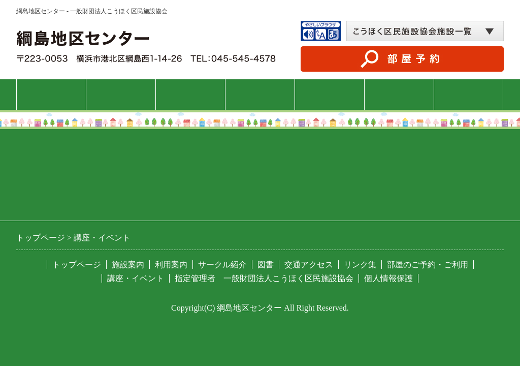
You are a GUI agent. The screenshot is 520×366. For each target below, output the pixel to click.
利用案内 (190, 94)
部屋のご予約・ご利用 (427, 264)
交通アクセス (469, 94)
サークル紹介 (329, 94)
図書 (399, 94)
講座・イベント (260, 94)
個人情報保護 (388, 278)
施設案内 (121, 94)
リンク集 (360, 264)
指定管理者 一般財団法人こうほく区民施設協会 (264, 278)
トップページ (51, 94)
